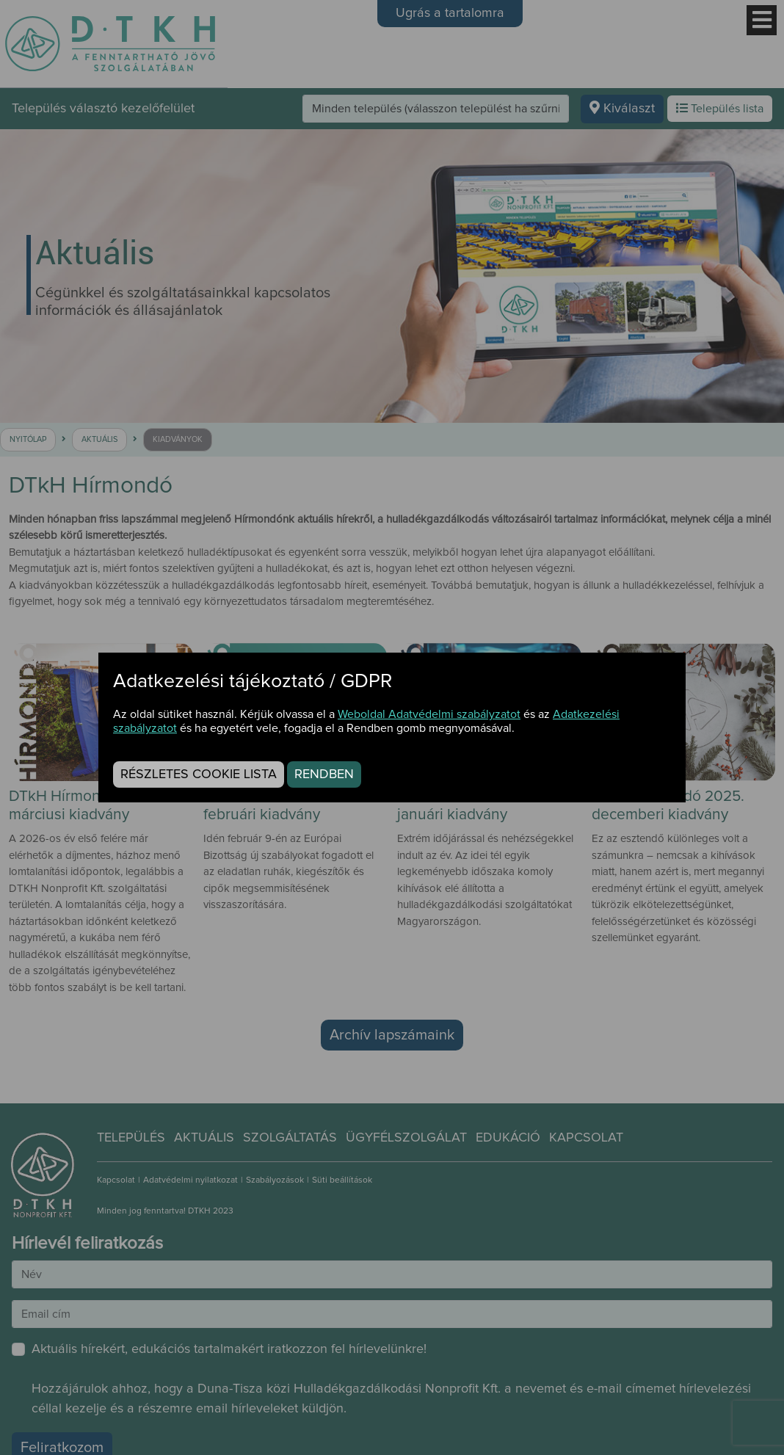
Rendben (324, 774)
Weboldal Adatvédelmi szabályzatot (429, 714)
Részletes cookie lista (198, 774)
